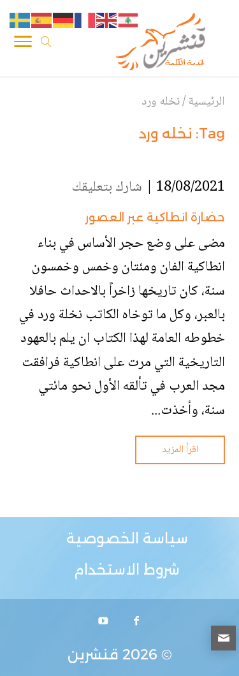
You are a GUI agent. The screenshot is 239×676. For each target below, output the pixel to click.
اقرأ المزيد (180, 450)
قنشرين (93, 654)
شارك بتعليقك (107, 187)
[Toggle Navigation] (23, 44)
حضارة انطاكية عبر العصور (155, 217)
